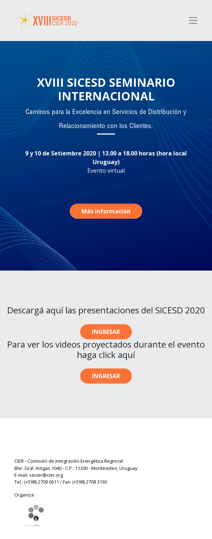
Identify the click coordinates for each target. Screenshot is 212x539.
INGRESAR (106, 332)
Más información (106, 211)
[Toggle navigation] (193, 20)
